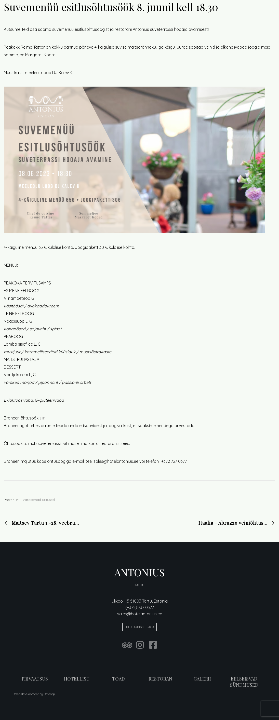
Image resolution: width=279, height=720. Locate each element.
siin (42, 417)
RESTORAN (160, 679)
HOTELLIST (76, 679)
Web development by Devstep (34, 694)
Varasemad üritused (39, 500)
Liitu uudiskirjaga (139, 627)
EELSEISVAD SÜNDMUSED (244, 682)
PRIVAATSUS (35, 679)
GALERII (202, 679)
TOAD (118, 679)
